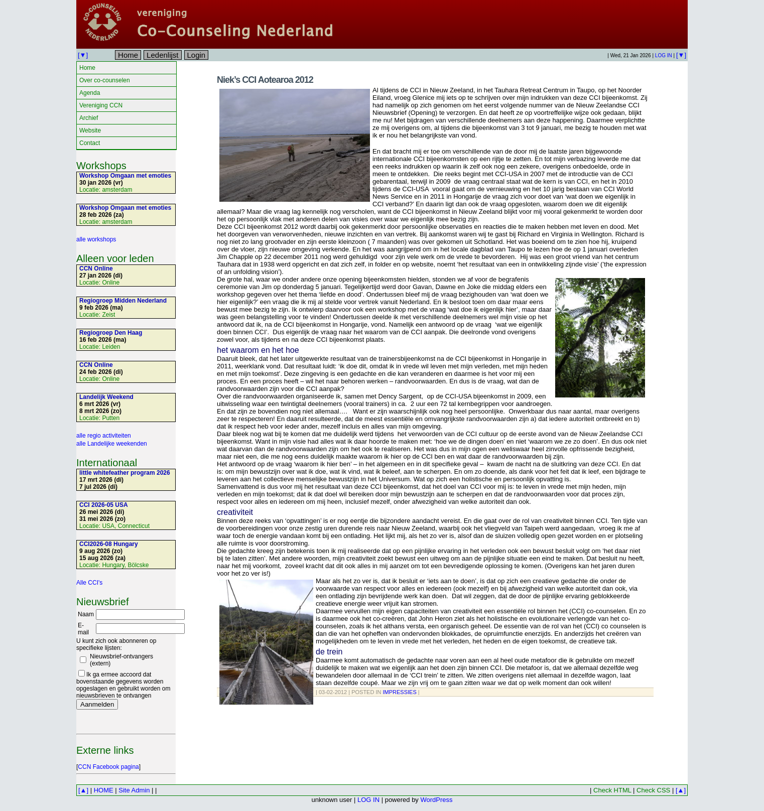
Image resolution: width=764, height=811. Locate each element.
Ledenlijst (162, 55)
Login (196, 55)
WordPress (436, 799)
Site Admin (134, 790)
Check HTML (612, 790)
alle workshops (96, 239)
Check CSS (653, 790)
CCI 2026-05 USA (103, 504)
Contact (89, 143)
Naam (86, 614)
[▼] (83, 55)
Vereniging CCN (100, 105)
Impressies (400, 692)
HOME (103, 790)
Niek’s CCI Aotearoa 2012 (265, 80)
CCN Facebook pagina (108, 766)
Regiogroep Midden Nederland (123, 300)
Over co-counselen (104, 80)
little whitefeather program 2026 (124, 472)
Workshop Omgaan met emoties (125, 175)
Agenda (89, 92)
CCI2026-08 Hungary (108, 544)
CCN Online (96, 268)
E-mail (83, 629)
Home (128, 55)
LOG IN (663, 55)
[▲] (83, 790)
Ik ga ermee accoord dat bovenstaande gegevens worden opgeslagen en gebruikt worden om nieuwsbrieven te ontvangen (123, 685)
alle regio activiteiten (103, 435)
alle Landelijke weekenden (111, 443)
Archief (88, 117)
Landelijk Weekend (106, 396)
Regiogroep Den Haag (110, 332)
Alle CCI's (89, 582)
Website (90, 130)
